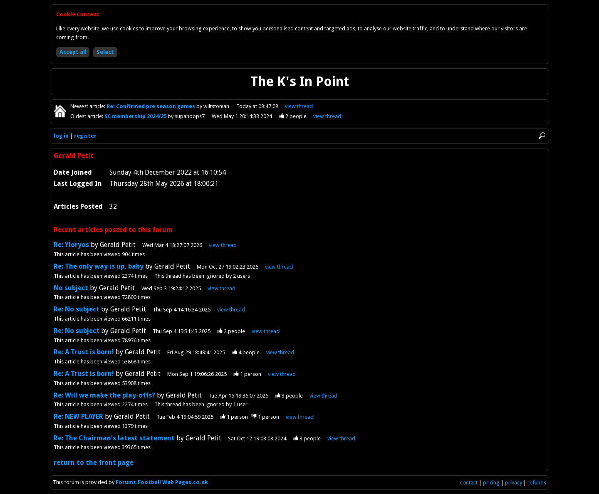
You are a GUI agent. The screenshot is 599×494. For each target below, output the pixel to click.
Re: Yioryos (72, 245)
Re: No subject (76, 309)
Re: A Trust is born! (84, 352)
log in (61, 136)
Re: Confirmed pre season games (151, 106)
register (85, 136)
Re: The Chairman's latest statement (114, 438)
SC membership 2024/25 (136, 116)
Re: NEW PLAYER (78, 416)
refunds (536, 482)
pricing (491, 482)
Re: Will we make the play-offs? (104, 395)
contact (469, 482)
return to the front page (94, 463)
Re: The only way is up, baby (99, 266)
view (299, 106)
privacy (513, 482)
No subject (71, 288)
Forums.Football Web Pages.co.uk (162, 482)
